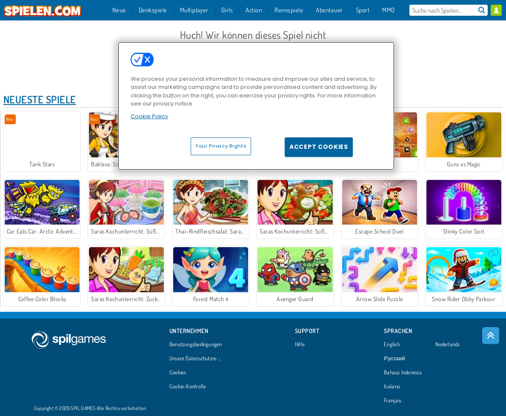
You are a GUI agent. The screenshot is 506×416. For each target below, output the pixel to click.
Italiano (392, 387)
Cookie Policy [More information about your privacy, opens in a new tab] (149, 116)
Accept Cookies (318, 146)
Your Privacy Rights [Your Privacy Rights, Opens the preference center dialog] (220, 145)
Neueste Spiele (39, 99)
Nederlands (447, 345)
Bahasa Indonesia (403, 373)
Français (392, 401)
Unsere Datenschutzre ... (195, 359)
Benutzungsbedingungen (195, 345)
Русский (394, 359)
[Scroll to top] (490, 335)
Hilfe (300, 345)
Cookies (177, 373)
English (392, 345)
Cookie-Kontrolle (187, 387)
